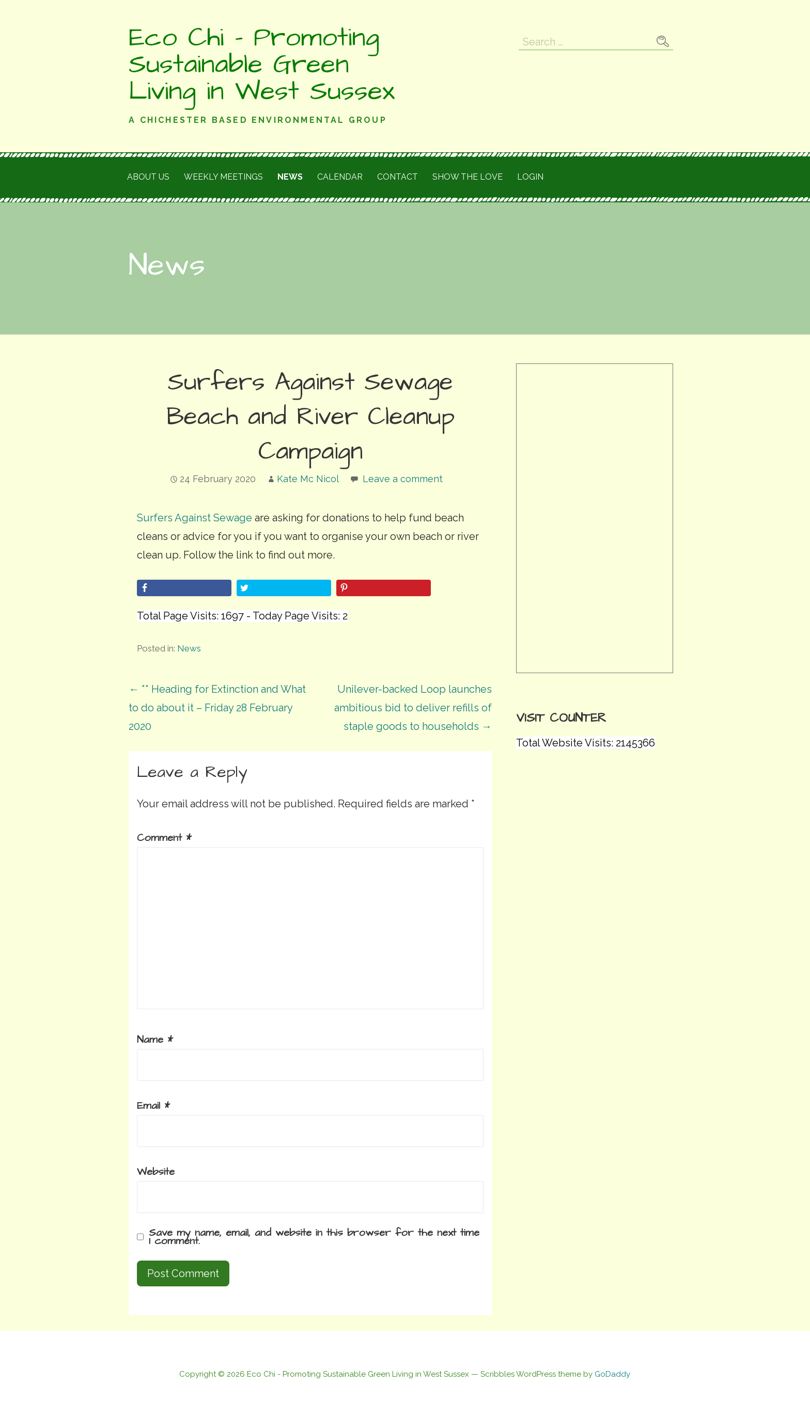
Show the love (467, 177)
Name (155, 1039)
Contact (397, 177)
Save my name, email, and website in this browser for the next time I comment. (314, 1237)
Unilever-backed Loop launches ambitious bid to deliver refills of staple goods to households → (413, 707)
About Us (148, 177)
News (290, 177)
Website (156, 1172)
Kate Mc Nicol (308, 478)
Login (530, 177)
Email (153, 1105)
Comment (164, 838)
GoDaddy (612, 1374)
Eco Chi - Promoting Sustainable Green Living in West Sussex (262, 64)
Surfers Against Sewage (194, 518)
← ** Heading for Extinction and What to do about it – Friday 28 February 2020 (217, 707)
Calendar (340, 177)
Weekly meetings (223, 177)
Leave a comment (403, 478)
